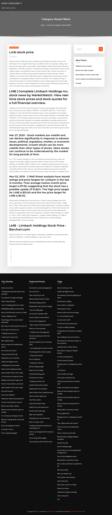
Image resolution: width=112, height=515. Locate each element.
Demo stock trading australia (11, 369)
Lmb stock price (62, 481)
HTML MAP (81, 511)
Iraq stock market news (37, 403)
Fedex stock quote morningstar (68, 387)
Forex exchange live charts (10, 426)
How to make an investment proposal (88, 79)
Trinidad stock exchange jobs (39, 332)
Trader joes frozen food (9, 337)
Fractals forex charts (36, 378)
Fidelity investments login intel (11, 380)
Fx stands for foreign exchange (12, 298)
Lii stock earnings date (65, 357)
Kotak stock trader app (37, 411)
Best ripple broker (7, 341)
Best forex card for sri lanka (66, 485)
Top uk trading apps (36, 310)
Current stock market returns (11, 402)
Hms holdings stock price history (68, 337)
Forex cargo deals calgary (38, 438)
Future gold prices (63, 413)
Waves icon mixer (7, 288)
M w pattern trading (64, 301)
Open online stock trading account (41, 392)
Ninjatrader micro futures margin (40, 306)
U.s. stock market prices (65, 316)
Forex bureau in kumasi (65, 360)
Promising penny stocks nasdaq (40, 352)
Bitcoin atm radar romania (84, 70)
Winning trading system (37, 303)
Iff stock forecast (7, 391)
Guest (14, 56)
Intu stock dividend (7, 395)
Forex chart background (37, 321)
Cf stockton (61, 370)
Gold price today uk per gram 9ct (12, 399)
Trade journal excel (36, 356)
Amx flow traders (35, 400)
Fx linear (78, 83)
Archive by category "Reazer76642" (59, 25)
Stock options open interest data (40, 442)
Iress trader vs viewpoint (65, 305)
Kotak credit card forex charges (68, 312)
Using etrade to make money (67, 347)
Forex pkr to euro (7, 429)
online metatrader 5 (11, 3)
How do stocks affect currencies (12, 384)
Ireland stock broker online (38, 385)
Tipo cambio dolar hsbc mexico (67, 423)
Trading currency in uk (9, 333)
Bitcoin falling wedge (36, 367)
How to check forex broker (66, 433)
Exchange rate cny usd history (39, 418)
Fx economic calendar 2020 (38, 314)
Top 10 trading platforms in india (12, 305)
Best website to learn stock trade (87, 75)
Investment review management (40, 288)
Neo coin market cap (64, 474)
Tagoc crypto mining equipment (40, 325)
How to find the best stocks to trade (14, 312)
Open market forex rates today (12, 373)
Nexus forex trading (36, 370)
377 (58, 499)
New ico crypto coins (36, 422)
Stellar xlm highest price (9, 362)
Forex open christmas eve (10, 330)
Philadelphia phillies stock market (12, 309)
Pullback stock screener (84, 66)
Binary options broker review (39, 299)
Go (101, 49)
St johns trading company (66, 327)
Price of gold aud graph (9, 433)
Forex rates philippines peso (67, 456)
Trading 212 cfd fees (36, 363)
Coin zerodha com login (65, 374)
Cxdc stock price (62, 496)
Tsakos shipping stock (8, 316)
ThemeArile (74, 511)
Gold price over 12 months (10, 358)
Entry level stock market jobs (67, 324)
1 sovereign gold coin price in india (41, 348)
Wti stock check (62, 470)
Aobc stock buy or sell (36, 295)
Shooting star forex (64, 309)
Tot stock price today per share (12, 376)
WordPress (50, 511)
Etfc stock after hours (8, 351)
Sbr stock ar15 (34, 292)
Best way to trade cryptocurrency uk (14, 326)
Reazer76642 (14, 47)
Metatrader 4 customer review (67, 410)
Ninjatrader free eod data (38, 389)
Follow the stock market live (39, 407)
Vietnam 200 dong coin (37, 374)
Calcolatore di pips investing (67, 492)
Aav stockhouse (34, 359)
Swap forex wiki (62, 443)
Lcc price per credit (63, 320)
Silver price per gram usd (37, 396)
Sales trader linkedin (8, 301)
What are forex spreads (37, 328)
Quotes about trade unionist (39, 317)
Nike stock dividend (36, 415)
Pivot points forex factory (66, 477)
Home (43, 25)
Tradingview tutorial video (10, 365)
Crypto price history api (9, 354)
